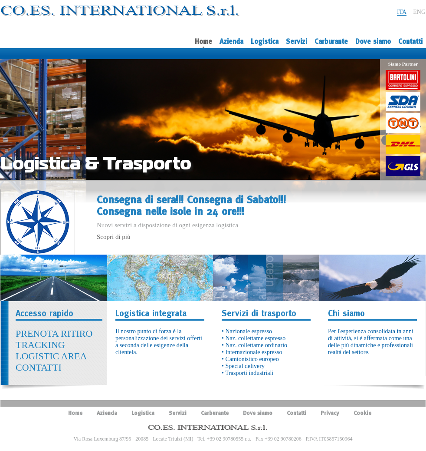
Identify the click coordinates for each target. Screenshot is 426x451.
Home (203, 43)
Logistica (265, 41)
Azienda (231, 41)
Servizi (296, 41)
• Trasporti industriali (247, 373)
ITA (401, 12)
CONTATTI (39, 367)
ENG (419, 12)
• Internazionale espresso (252, 352)
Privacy (330, 413)
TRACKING (40, 344)
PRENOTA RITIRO (54, 333)
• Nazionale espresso (247, 331)
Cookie (362, 413)
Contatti (410, 41)
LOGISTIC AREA (51, 356)
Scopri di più (114, 236)
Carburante (331, 41)
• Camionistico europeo (250, 359)
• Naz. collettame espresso (253, 338)
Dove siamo (373, 41)
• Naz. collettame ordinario (254, 345)
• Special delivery (243, 366)
